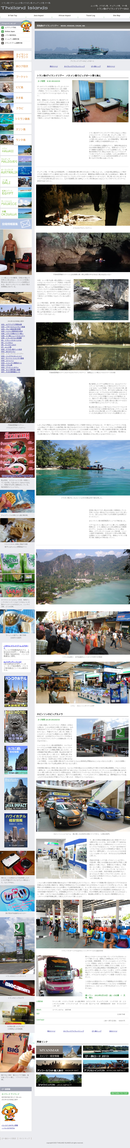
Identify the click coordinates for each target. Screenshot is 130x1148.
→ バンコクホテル (8, 1128)
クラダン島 (36, 8)
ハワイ (16, 150)
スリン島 (16, 129)
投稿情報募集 (16, 224)
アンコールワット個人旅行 (59, 1066)
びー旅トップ (96, 66)
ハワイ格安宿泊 (10, 35)
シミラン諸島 (16, 119)
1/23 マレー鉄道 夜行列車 (11, 329)
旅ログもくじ (16, 66)
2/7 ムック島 (6, 347)
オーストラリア (16, 171)
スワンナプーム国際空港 (13, 43)
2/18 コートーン (7, 360)
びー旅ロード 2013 (106, 1052)
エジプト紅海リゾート (16, 192)
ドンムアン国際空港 (12, 39)
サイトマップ (24, 1138)
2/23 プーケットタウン (10, 367)
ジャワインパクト (59, 1080)
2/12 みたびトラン (8, 351)
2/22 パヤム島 (6, 365)
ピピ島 (16, 87)
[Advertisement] (62, 145)
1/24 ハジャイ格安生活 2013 (12, 331)
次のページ (111, 66)
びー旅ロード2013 (9, 1138)
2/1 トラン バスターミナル (11, 340)
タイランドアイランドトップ (74, 66)
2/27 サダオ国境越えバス (10, 372)
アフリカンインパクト (106, 1066)
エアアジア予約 (10, 27)
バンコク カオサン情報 (10, 1125)
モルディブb (16, 161)
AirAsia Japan (10, 31)
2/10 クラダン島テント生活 (11, 349)
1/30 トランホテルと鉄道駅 (11, 338)
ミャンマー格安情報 (59, 1052)
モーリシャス (16, 203)
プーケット (16, 77)
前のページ (54, 66)
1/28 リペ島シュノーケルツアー (13, 336)
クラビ (16, 108)
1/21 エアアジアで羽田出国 (11, 324)
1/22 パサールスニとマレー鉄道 (13, 327)
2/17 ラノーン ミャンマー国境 (12, 358)
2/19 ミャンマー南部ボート (11, 363)
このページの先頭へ (119, 1093)
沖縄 (16, 213)
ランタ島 (16, 140)
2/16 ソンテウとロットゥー (11, 356)
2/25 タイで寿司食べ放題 (10, 369)
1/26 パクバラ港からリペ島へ (12, 333)
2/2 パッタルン (7, 342)
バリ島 (16, 182)
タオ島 (16, 98)
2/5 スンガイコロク (8, 345)
